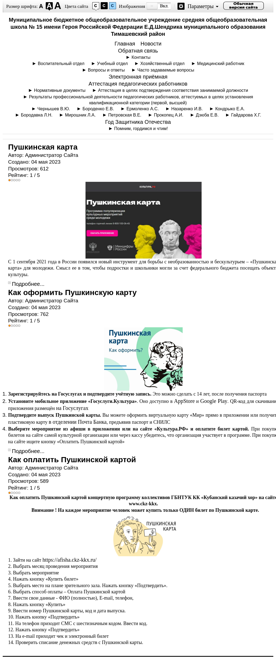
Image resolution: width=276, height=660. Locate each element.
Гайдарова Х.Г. (246, 114)
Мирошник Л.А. (80, 114)
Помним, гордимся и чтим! (141, 128)
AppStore (184, 401)
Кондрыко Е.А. (230, 108)
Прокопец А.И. (168, 114)
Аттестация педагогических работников (137, 84)
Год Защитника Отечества (138, 122)
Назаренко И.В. (187, 108)
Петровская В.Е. (124, 114)
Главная (124, 44)
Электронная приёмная (138, 77)
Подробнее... (28, 284)
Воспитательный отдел (61, 63)
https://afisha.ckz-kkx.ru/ (69, 560)
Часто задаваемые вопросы (165, 69)
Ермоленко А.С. (142, 108)
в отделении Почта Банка (78, 422)
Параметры (200, 6)
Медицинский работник (220, 63)
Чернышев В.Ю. (53, 108)
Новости (150, 44)
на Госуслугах (72, 408)
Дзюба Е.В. (207, 114)
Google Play (213, 401)
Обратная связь (138, 51)
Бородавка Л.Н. (36, 114)
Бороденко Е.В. (98, 108)
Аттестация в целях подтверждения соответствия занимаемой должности (173, 90)
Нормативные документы (60, 90)
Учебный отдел (112, 63)
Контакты (141, 57)
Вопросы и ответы (106, 69)
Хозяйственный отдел (162, 63)
